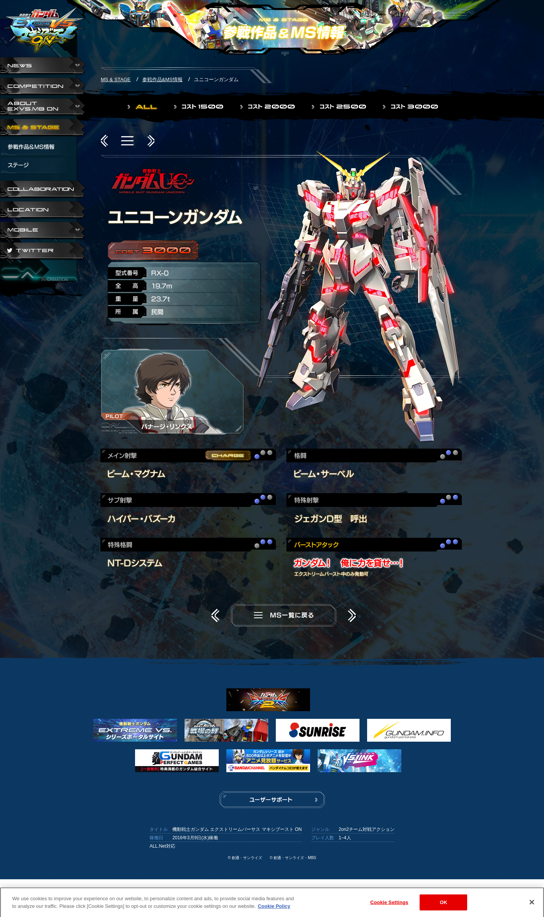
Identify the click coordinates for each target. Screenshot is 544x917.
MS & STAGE (42, 128)
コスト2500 (339, 107)
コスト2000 (268, 107)
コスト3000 (411, 107)
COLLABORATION (42, 190)
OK (443, 906)
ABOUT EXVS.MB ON (42, 107)
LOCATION (42, 210)
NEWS (42, 66)
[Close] (531, 906)
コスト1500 (199, 107)
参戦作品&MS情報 (162, 79)
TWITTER (42, 251)
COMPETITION (42, 87)
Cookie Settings (389, 906)
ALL (143, 107)
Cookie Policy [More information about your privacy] (274, 910)
